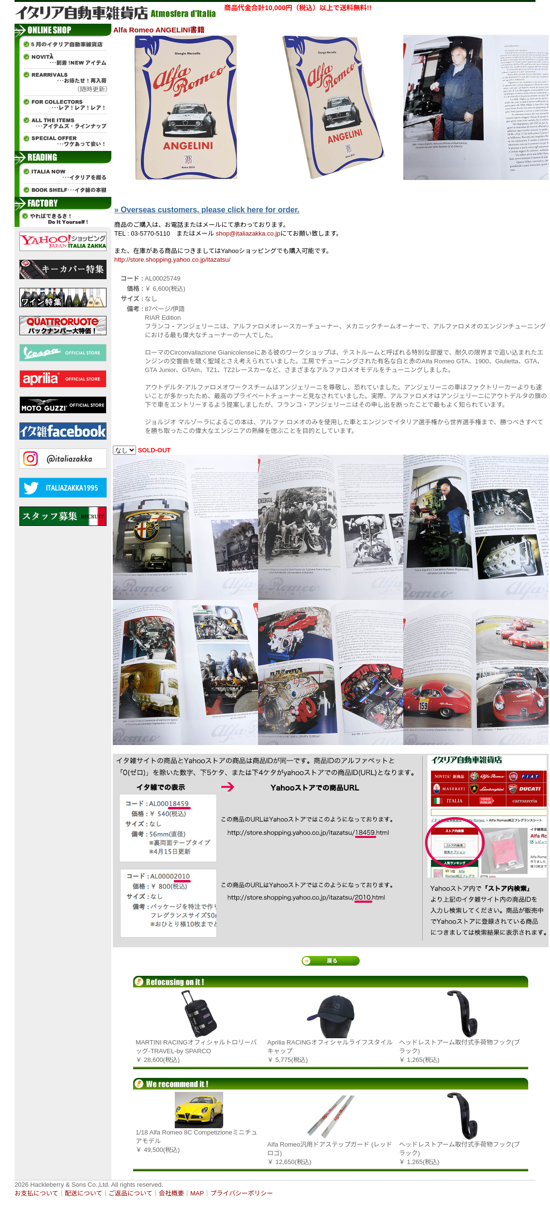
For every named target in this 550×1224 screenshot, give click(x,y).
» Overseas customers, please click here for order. (206, 210)
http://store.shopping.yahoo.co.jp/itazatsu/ (172, 259)
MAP (197, 1193)
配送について (84, 1193)
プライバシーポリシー (241, 1193)
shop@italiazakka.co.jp (248, 233)
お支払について (37, 1193)
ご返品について (130, 1193)
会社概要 (171, 1193)
